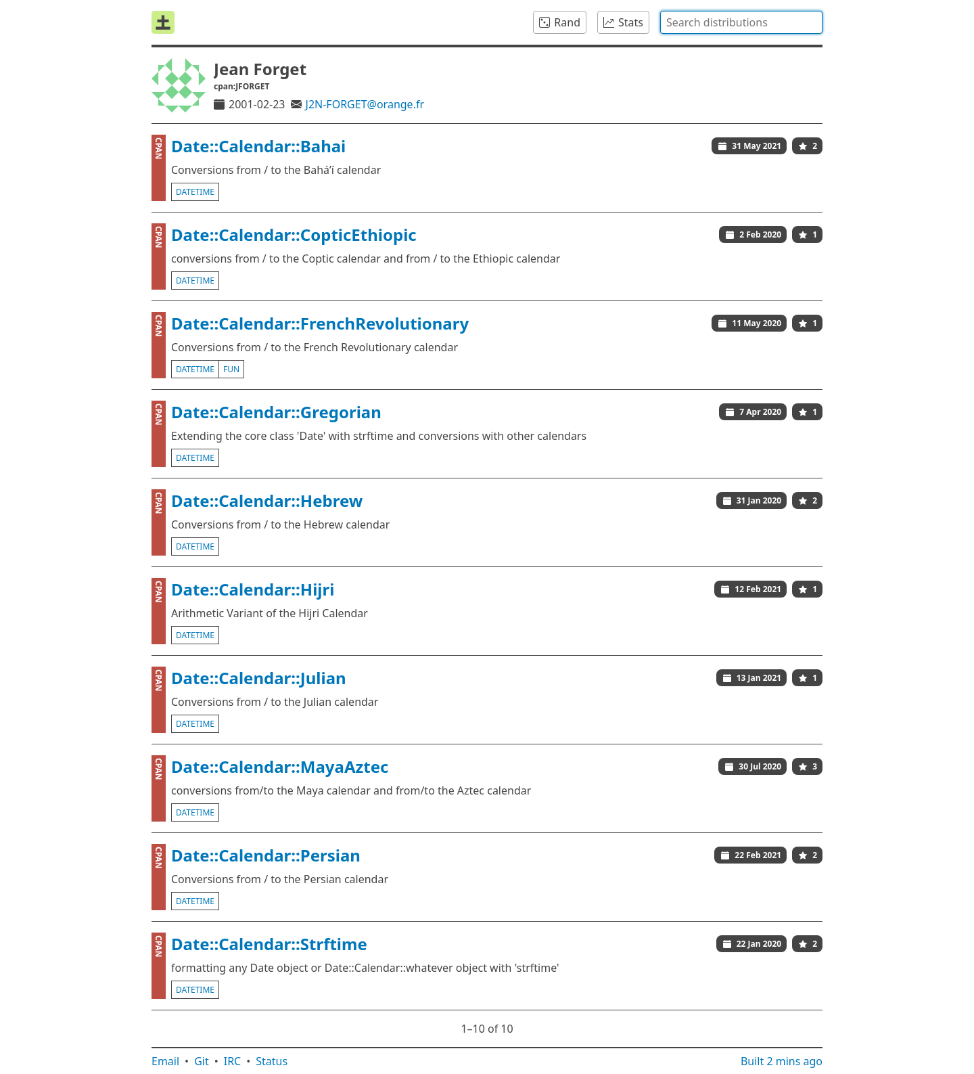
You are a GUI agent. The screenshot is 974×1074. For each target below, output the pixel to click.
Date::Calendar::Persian (266, 855)
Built (781, 1061)
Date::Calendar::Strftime (269, 944)
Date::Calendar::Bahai (258, 146)
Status (271, 1061)
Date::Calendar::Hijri (252, 589)
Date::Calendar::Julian (258, 678)
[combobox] (741, 22)
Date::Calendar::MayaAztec (279, 766)
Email (165, 1061)
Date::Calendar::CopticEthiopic (294, 234)
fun (231, 369)
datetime (195, 192)
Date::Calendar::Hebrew (267, 500)
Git (201, 1061)
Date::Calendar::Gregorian (276, 412)
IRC (232, 1061)
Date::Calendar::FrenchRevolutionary (320, 323)
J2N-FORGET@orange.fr (365, 104)
